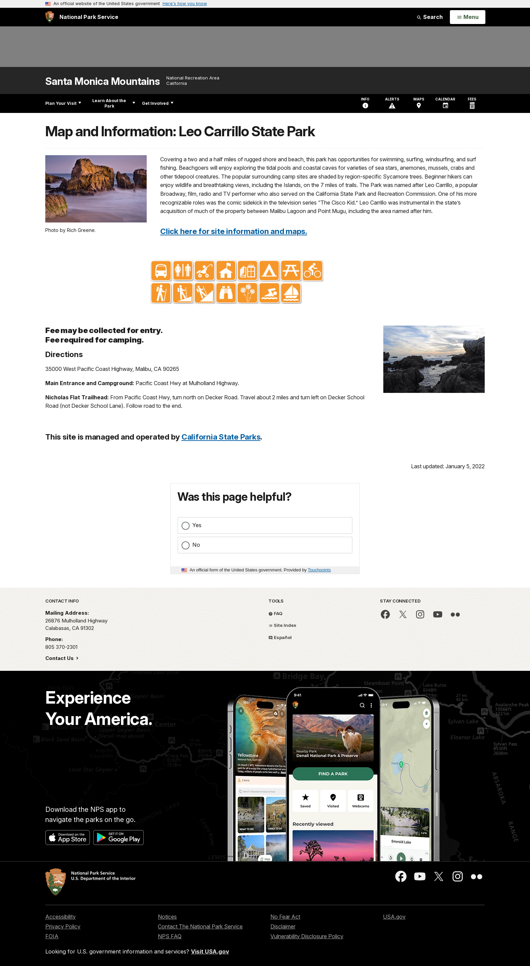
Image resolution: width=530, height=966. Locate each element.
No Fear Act (285, 916)
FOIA (51, 936)
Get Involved (157, 103)
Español (280, 637)
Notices (167, 916)
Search (429, 17)
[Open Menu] (467, 17)
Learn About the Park (113, 103)
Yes (196, 525)
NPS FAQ (170, 936)
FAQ (275, 613)
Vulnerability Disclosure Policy (306, 936)
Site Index (282, 625)
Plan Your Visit (63, 103)
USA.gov (394, 916)
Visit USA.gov (210, 951)
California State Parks (221, 436)
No (196, 544)
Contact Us (60, 658)
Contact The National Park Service (200, 926)
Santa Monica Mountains (102, 81)
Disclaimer (282, 926)
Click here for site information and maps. (233, 231)
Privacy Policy (62, 926)
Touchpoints (319, 569)
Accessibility (60, 916)
